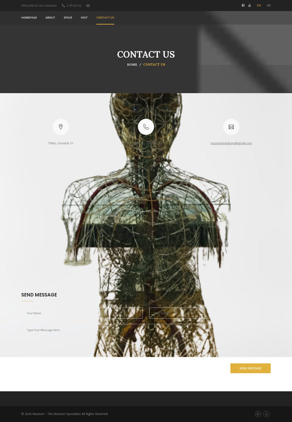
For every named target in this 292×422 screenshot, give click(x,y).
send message (250, 368)
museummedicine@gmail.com (231, 143)
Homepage (29, 17)
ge (269, 5)
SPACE (68, 17)
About (50, 17)
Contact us (105, 17)
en (259, 5)
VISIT (84, 17)
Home (132, 64)
